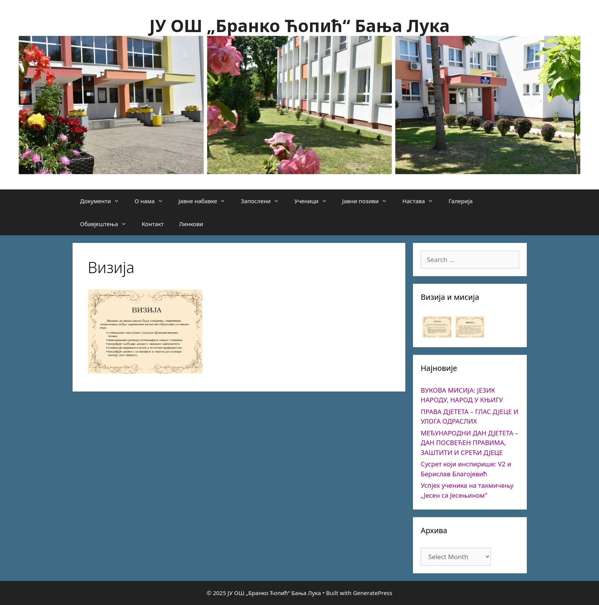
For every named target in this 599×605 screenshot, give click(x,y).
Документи (103, 200)
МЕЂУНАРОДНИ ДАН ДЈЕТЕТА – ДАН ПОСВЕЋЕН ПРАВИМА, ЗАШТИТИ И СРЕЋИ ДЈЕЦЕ (469, 443)
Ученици (314, 200)
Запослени (264, 200)
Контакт (153, 224)
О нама (152, 200)
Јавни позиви (368, 200)
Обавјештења (107, 223)
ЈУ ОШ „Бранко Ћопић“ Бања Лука (299, 25)
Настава (421, 200)
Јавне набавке (205, 200)
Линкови (191, 224)
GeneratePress (372, 593)
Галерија (460, 201)
